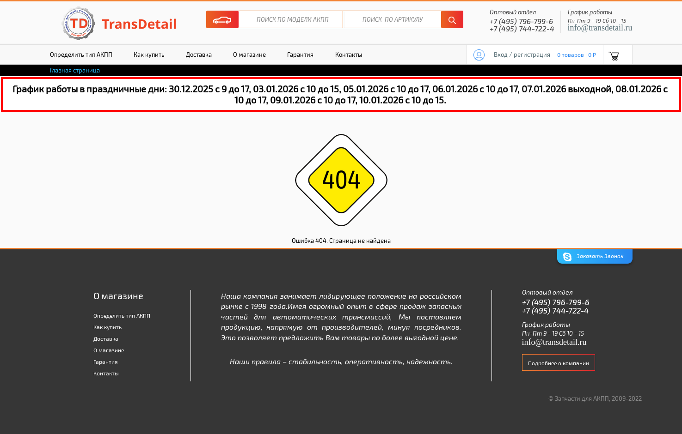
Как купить (149, 54)
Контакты (348, 54)
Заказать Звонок (593, 257)
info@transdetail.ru (600, 27)
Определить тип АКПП (81, 54)
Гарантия (300, 54)
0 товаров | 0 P (576, 54)
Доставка (199, 54)
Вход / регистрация (522, 54)
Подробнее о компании (558, 363)
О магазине (249, 54)
